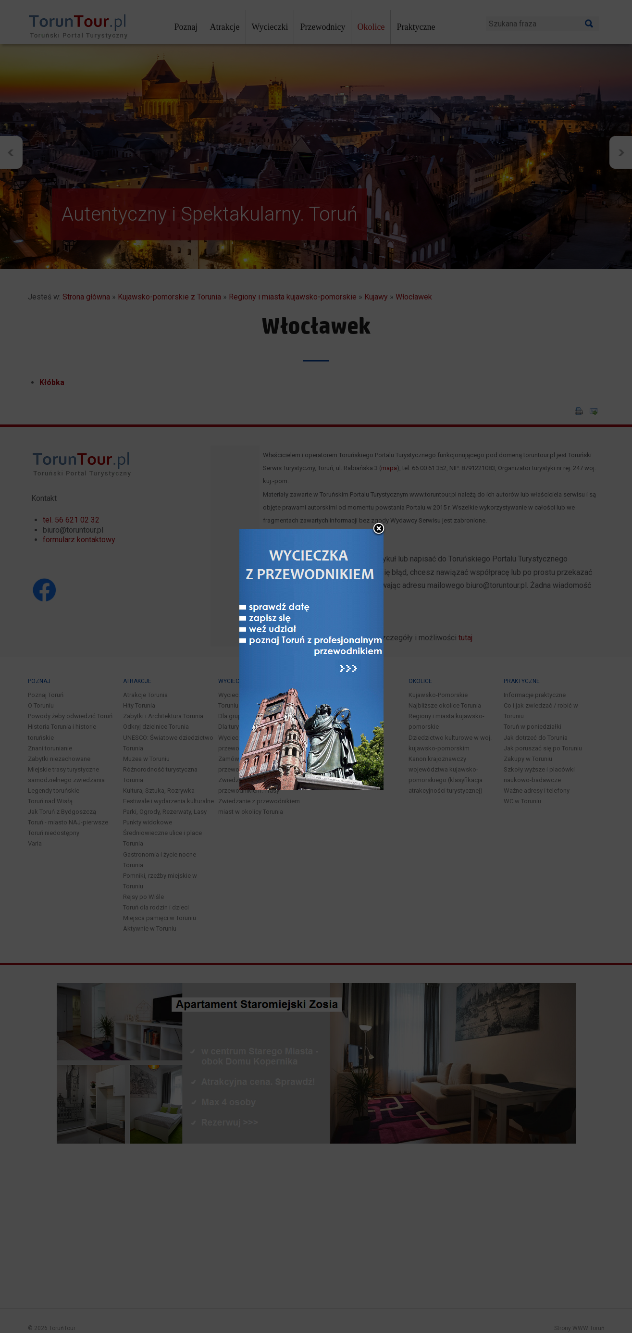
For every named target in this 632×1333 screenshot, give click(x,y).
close (379, 489)
